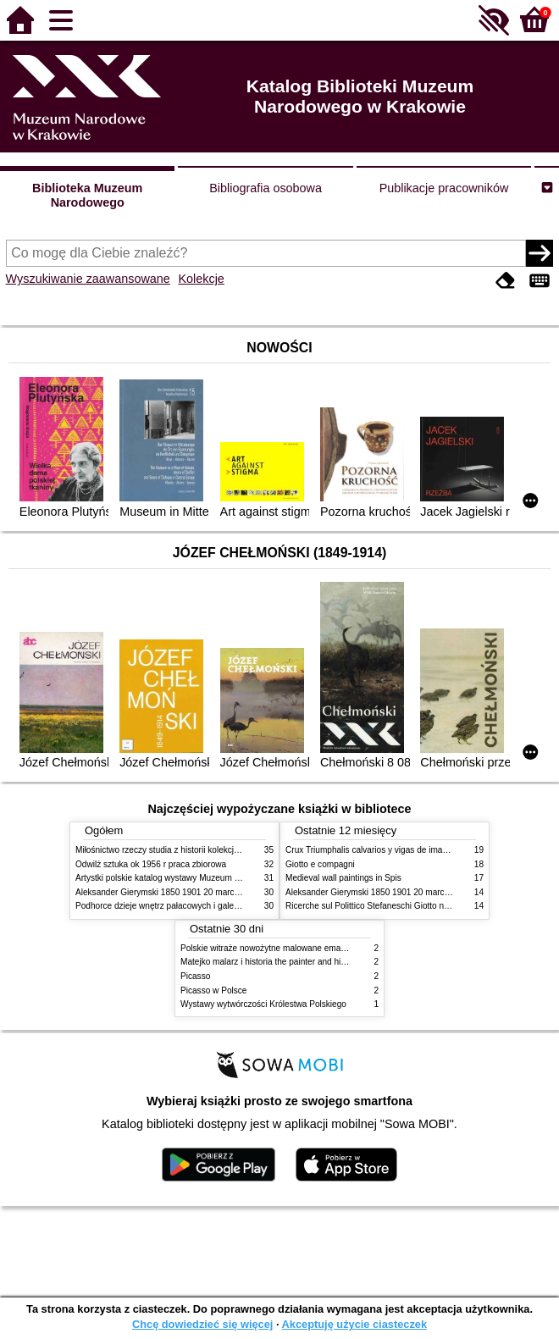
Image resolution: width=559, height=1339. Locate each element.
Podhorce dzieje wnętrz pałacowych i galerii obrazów (175, 905)
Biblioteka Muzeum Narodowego (87, 195)
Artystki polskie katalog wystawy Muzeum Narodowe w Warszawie (200, 878)
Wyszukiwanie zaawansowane (88, 278)
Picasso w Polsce (213, 990)
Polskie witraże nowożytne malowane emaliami (269, 948)
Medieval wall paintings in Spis (343, 878)
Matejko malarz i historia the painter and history (269, 961)
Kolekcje (201, 278)
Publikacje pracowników (444, 188)
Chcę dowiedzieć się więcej (202, 1324)
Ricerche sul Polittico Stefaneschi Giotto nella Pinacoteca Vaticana (411, 905)
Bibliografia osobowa (265, 188)
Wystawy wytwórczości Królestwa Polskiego (263, 1004)
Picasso (195, 976)
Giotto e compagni (320, 864)
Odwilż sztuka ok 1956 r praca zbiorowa (150, 864)
